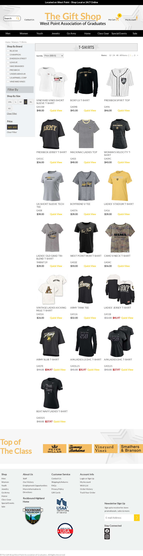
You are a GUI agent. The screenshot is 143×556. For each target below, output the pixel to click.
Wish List (84, 485)
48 (117, 55)
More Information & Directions (32, 490)
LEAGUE (14, 62)
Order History (86, 489)
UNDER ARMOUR (18, 74)
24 (114, 55)
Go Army (71, 33)
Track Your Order (87, 492)
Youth (40, 33)
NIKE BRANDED (17, 66)
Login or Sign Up (87, 478)
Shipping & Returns (59, 482)
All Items (123, 55)
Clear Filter (12, 113)
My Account (131, 18)
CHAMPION (15, 54)
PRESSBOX (15, 70)
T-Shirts (23, 42)
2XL (10, 102)
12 (110, 55)
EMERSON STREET (18, 58)
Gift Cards (55, 492)
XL (31, 102)
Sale (135, 33)
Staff (25, 478)
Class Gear (103, 33)
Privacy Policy (57, 489)
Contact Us (29, 19)
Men (8, 33)
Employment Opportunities (35, 485)
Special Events (119, 33)
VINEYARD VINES (17, 81)
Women (24, 33)
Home (87, 33)
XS (9, 108)
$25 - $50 (12, 127)
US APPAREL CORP (18, 77)
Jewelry (56, 33)
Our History (28, 482)
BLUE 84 (14, 50)
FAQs (53, 485)
